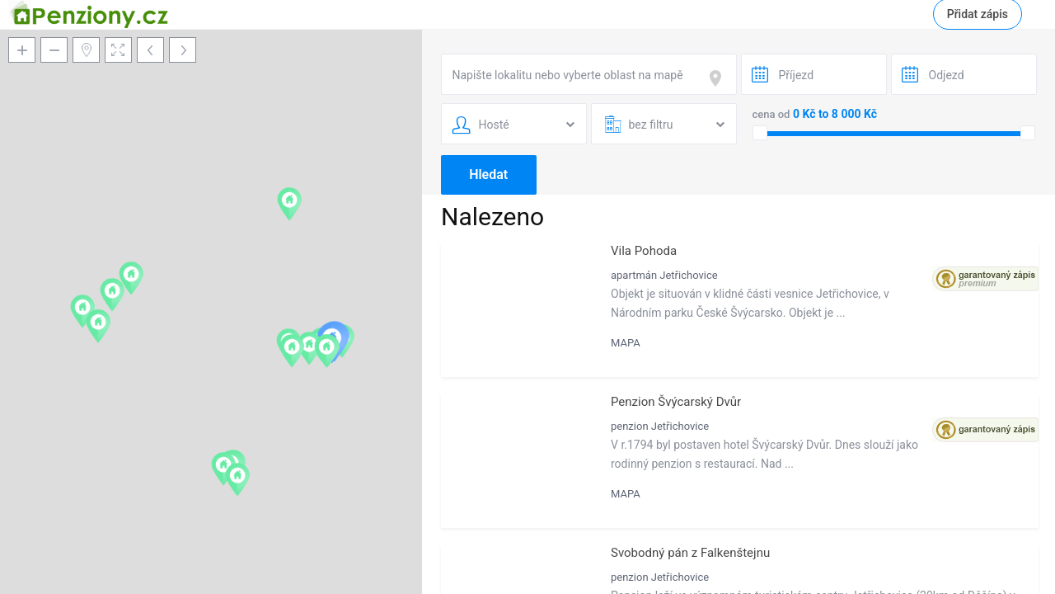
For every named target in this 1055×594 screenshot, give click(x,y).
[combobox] (589, 74)
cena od (771, 114)
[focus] (719, 78)
